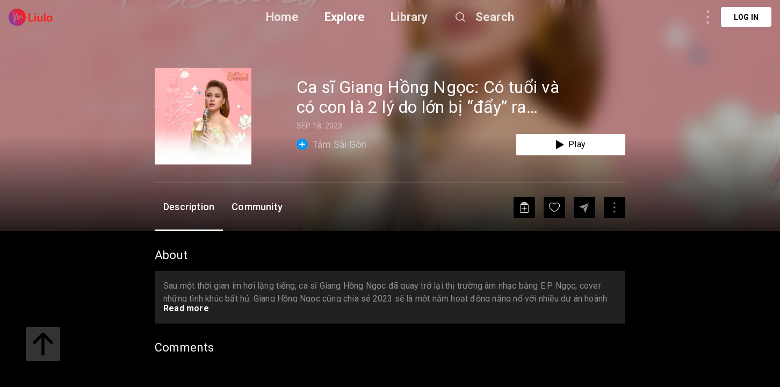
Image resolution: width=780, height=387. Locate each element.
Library (409, 17)
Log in (746, 17)
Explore (344, 17)
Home (282, 17)
